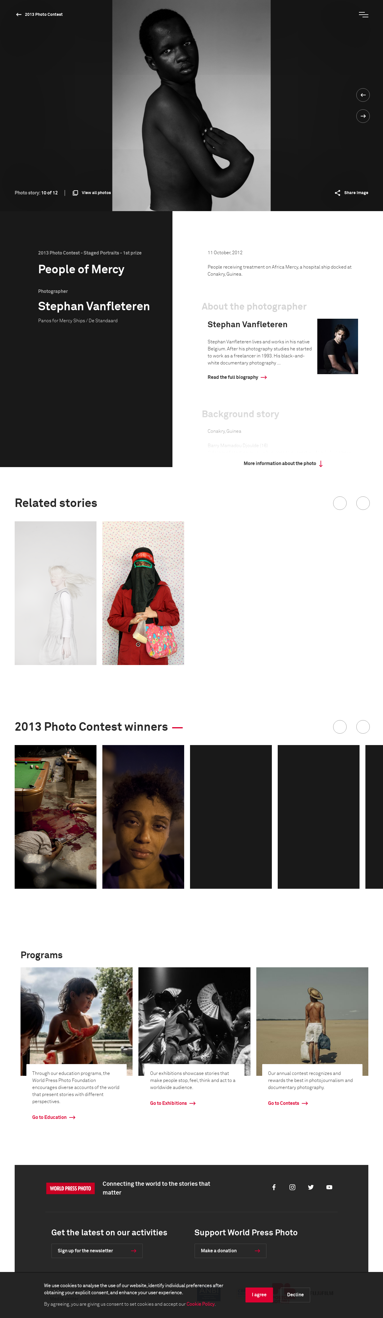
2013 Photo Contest (44, 15)
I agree (259, 1294)
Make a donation (219, 1251)
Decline (295, 1294)
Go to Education (49, 1117)
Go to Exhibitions (168, 1103)
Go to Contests (283, 1103)
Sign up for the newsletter (85, 1251)
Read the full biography (233, 377)
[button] (340, 503)
